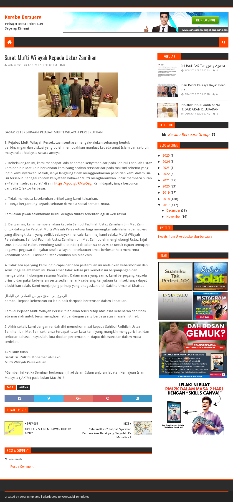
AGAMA (23, 387)
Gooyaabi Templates (75, 496)
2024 (166, 161)
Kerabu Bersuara (23, 17)
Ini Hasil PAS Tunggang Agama (203, 65)
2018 (166, 199)
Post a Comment (21, 466)
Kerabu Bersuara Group (188, 134)
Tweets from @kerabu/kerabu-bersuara (184, 236)
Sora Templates (30, 496)
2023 (166, 168)
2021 (166, 180)
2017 (166, 205)
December (173, 210)
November (174, 216)
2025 (166, 155)
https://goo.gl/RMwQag (73, 183)
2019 (166, 192)
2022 (166, 174)
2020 (166, 186)
